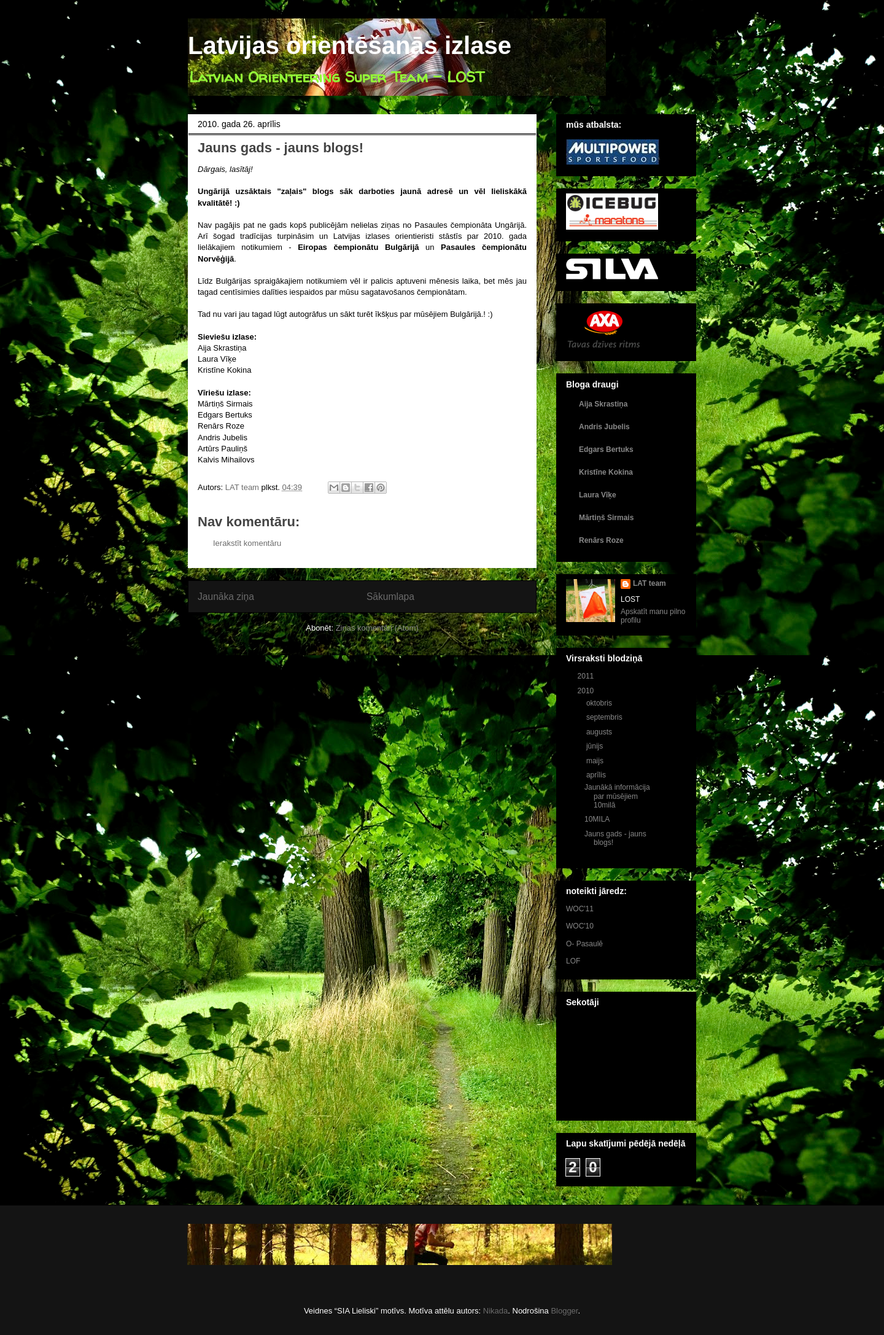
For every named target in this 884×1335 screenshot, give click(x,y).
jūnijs (595, 746)
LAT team (649, 583)
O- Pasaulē (584, 944)
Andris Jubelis (604, 426)
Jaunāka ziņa (226, 596)
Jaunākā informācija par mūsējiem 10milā (617, 796)
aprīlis (597, 775)
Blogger (564, 1310)
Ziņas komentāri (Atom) (377, 627)
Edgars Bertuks (606, 449)
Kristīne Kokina (606, 472)
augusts (600, 732)
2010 (587, 691)
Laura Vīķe (597, 495)
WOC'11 (580, 909)
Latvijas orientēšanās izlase (349, 45)
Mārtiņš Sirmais (606, 517)
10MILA (597, 819)
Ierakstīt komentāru (247, 543)
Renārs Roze (601, 540)
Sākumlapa (390, 596)
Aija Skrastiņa (603, 404)
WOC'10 (580, 926)
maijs (595, 761)
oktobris (600, 703)
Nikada (495, 1310)
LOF (573, 961)
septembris (605, 717)
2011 (587, 676)
